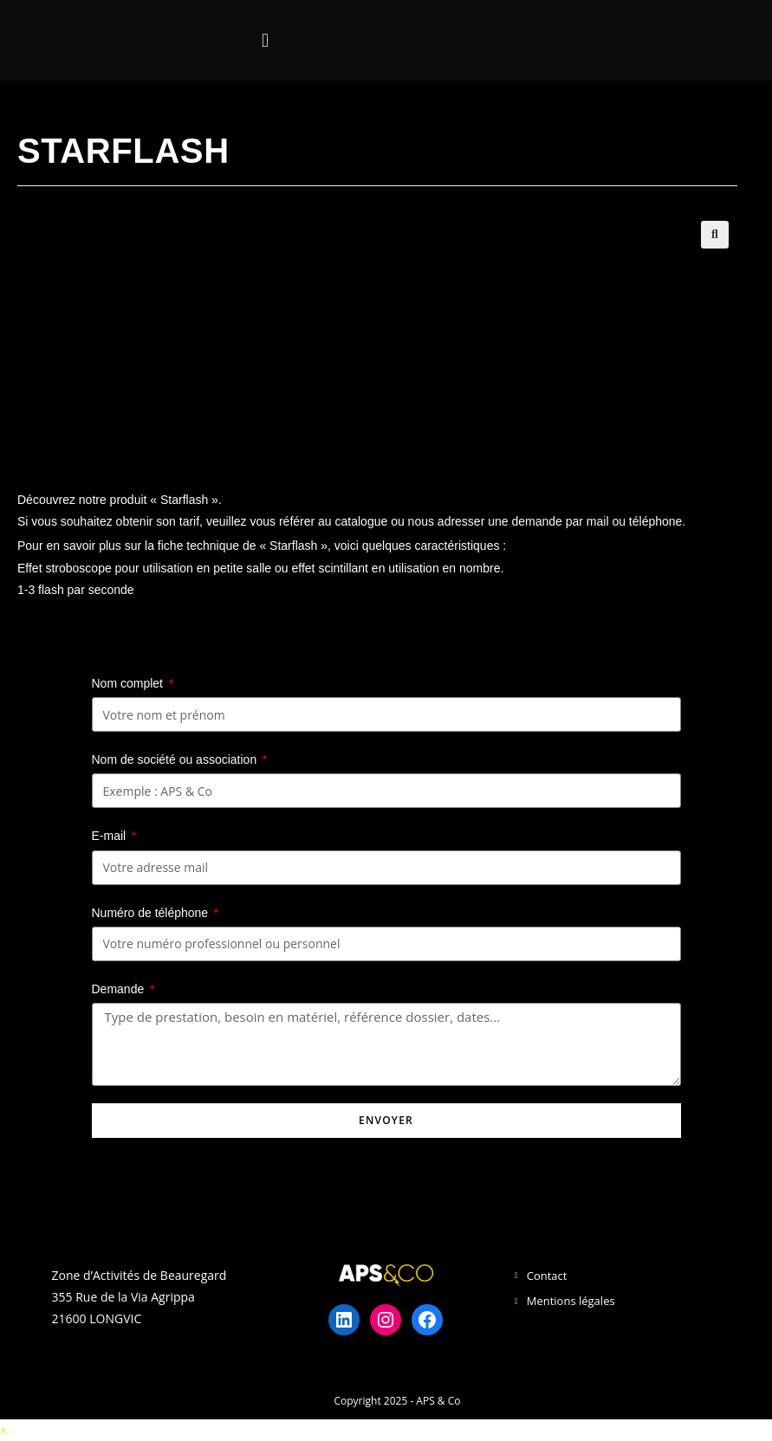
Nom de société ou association (176, 759)
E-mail (111, 836)
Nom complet (129, 683)
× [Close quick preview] (3, 1430)
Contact (547, 1275)
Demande (120, 989)
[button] (264, 40)
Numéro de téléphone (152, 913)
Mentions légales (571, 1301)
